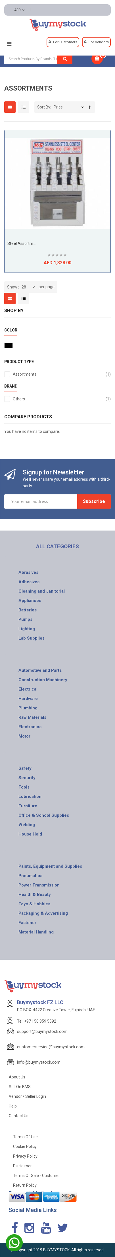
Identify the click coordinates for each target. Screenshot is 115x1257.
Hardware (28, 698)
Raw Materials (32, 717)
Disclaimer (22, 1166)
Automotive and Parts (40, 670)
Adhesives (28, 581)
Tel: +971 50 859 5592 (36, 1021)
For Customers (65, 42)
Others (62, 399)
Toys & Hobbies (34, 903)
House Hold (30, 834)
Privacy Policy (25, 1156)
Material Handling (36, 932)
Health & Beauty (34, 894)
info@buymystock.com (38, 1062)
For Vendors (99, 42)
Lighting (26, 628)
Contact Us (18, 1115)
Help (13, 1106)
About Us (17, 1077)
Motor (24, 736)
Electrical (27, 689)
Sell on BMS (20, 1086)
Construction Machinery (42, 679)
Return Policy (25, 1185)
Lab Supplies (31, 638)
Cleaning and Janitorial (41, 591)
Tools (24, 787)
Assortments (62, 374)
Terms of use (25, 1137)
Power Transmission (39, 885)
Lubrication (29, 796)
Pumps (25, 619)
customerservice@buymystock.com (51, 1046)
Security (26, 777)
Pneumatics (30, 875)
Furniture (27, 805)
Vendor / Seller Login (27, 1096)
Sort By (43, 107)
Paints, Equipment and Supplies (50, 866)
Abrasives (28, 572)
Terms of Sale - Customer (36, 1175)
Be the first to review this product (58, 256)
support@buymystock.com (42, 1031)
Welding (26, 824)
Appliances (29, 600)
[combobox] (38, 58)
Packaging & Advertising (43, 913)
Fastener (27, 922)
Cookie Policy (25, 1146)
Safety (25, 768)
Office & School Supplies (43, 815)
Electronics (29, 726)
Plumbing (27, 708)
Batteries (27, 610)
